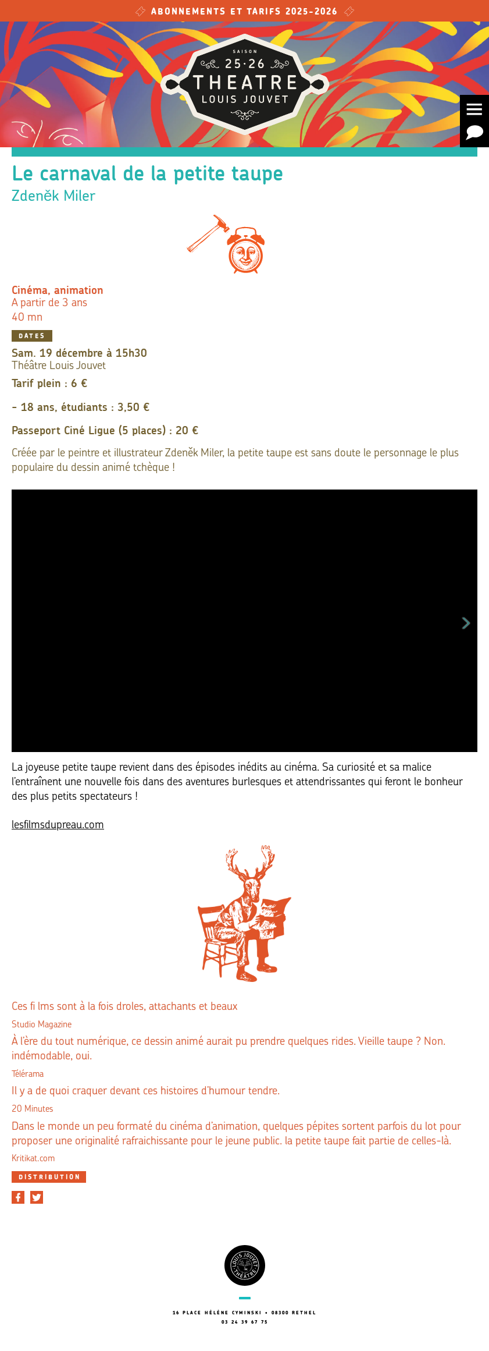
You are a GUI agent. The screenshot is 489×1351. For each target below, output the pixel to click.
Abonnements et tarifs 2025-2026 (244, 12)
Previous (23, 621)
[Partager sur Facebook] (18, 1197)
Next (466, 621)
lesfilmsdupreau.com (58, 825)
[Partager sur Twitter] (36, 1197)
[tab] (49, 1177)
